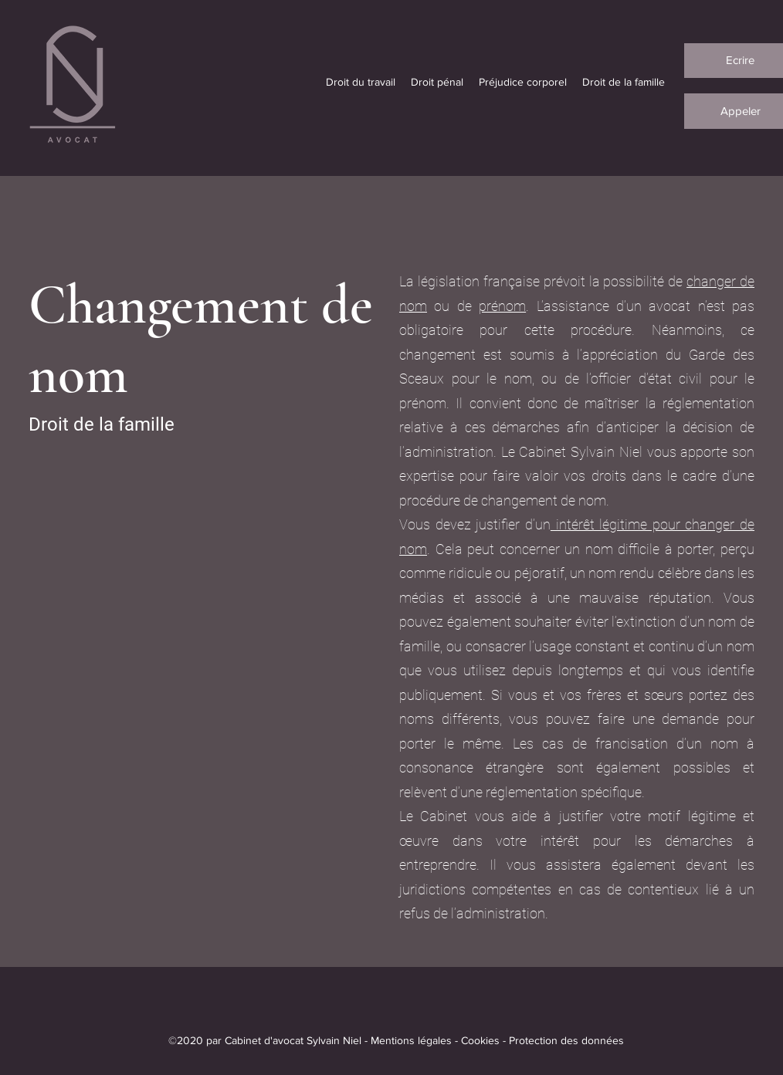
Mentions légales (411, 1040)
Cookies (480, 1040)
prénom (502, 306)
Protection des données (566, 1040)
